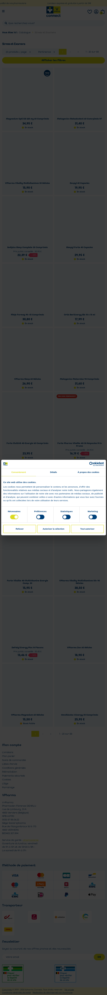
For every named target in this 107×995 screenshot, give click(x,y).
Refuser (20, 529)
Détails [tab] (53, 472)
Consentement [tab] (18, 472)
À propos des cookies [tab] (88, 472)
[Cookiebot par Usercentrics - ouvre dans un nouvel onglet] (91, 464)
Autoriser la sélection (53, 529)
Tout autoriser (87, 529)
